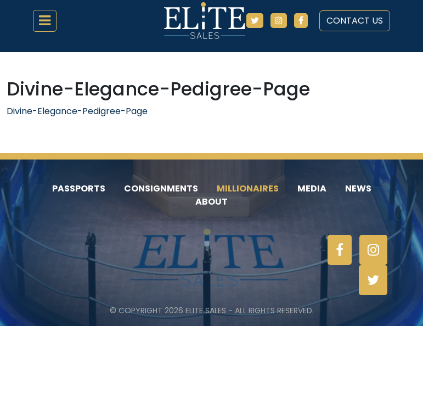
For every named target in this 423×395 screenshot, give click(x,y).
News (358, 188)
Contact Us (354, 20)
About (211, 201)
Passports (78, 188)
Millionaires (248, 188)
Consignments (161, 188)
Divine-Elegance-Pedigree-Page (77, 111)
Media (311, 188)
